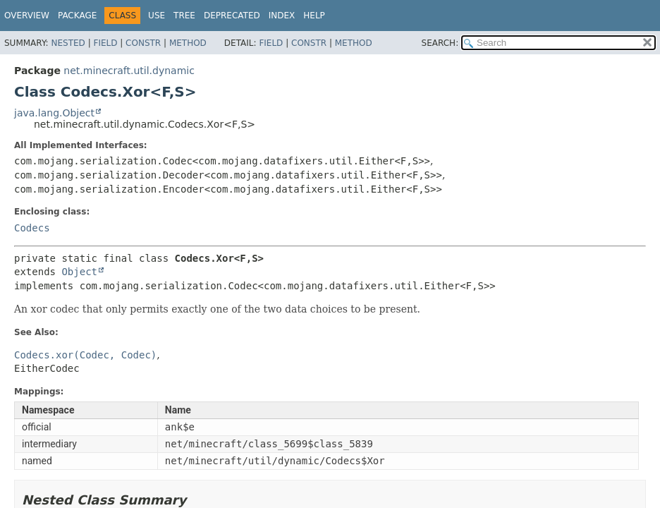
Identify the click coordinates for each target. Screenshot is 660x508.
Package (77, 15)
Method (188, 43)
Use (156, 15)
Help (314, 15)
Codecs (32, 228)
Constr (143, 43)
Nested (68, 43)
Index (282, 15)
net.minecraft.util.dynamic (129, 70)
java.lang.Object (54, 113)
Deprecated (232, 15)
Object (79, 271)
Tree (184, 15)
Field (105, 43)
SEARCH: (440, 43)
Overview (26, 15)
